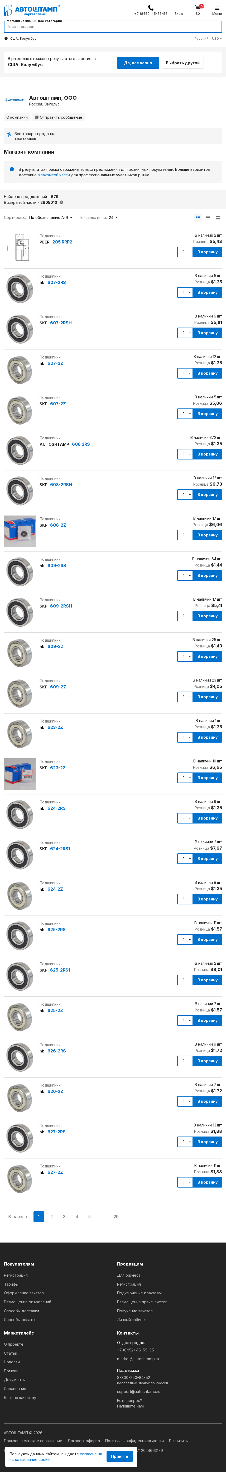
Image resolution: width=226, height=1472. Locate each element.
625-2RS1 (60, 969)
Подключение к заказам (139, 1290)
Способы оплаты (19, 1317)
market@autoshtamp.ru (138, 1356)
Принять (119, 1456)
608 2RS (81, 443)
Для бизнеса (129, 1272)
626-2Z (55, 1090)
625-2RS (56, 928)
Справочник (15, 1386)
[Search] (107, 26)
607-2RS (56, 281)
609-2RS (56, 564)
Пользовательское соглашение (33, 1438)
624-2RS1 (60, 847)
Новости (12, 1359)
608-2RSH (61, 483)
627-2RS (56, 1130)
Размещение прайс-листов (142, 1299)
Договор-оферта (84, 1438)
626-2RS (56, 1049)
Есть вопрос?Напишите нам (130, 1401)
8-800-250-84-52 (169, 1378)
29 (116, 1215)
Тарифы (11, 1281)
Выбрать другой (186, 61)
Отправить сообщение (58, 116)
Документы (15, 1377)
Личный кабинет (132, 1317)
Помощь (12, 1368)
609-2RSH (61, 605)
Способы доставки (21, 1308)
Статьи (10, 1350)
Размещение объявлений (27, 1299)
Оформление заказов (24, 1290)
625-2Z (55, 1009)
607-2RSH (61, 321)
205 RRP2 (62, 240)
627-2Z (55, 1171)
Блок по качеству (20, 1395)
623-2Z (55, 726)
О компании (17, 116)
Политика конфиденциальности (135, 1438)
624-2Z (55, 888)
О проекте (13, 1341)
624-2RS (56, 807)
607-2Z (55, 362)
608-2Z (58, 524)
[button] (208, 38)
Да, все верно (138, 61)
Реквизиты (179, 1438)
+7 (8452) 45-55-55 (135, 1347)
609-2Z (55, 645)
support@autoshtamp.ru (138, 1389)
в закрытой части (54, 174)
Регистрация (16, 1272)
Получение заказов (135, 1308)
